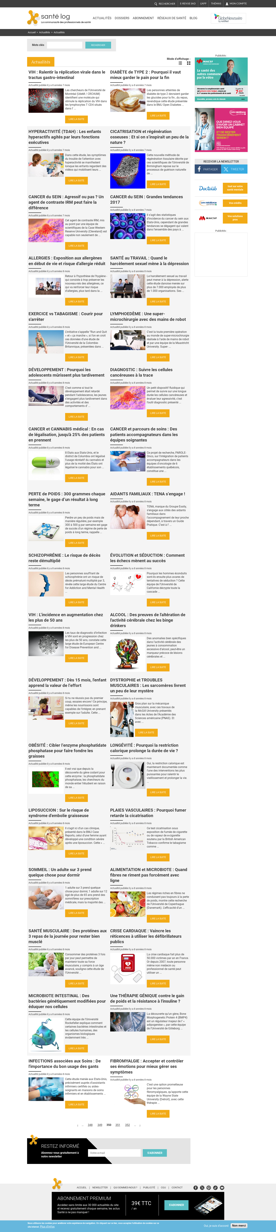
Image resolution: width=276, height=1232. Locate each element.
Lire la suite (76, 119)
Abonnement (143, 18)
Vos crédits (235, 203)
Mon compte (238, 3)
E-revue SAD (188, 3)
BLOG (193, 18)
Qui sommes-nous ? (125, 1187)
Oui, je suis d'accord (216, 1225)
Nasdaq (218, 15)
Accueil (32, 32)
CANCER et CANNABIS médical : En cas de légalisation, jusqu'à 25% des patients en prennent (67, 434)
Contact (177, 1187)
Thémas (216, 3)
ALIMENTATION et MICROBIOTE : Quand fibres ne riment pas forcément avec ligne (148, 875)
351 (117, 1125)
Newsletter (100, 1187)
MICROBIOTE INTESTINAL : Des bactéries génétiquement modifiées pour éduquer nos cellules (67, 1001)
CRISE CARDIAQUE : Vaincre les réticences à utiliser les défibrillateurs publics (145, 936)
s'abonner (176, 1205)
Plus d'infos (47, 1226)
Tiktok (215, 1187)
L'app (203, 3)
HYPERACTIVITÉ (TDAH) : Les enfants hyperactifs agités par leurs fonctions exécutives (65, 137)
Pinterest (208, 1187)
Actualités (102, 18)
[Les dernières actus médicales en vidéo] (221, 275)
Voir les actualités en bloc (188, 63)
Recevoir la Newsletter (221, 161)
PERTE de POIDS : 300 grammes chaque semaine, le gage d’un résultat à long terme (67, 499)
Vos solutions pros (235, 218)
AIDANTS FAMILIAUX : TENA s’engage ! (147, 493)
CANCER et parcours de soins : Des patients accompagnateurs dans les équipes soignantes (144, 434)
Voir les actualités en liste (180, 63)
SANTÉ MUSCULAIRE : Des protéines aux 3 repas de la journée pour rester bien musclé (68, 936)
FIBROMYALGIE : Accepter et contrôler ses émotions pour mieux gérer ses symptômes (146, 1066)
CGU (163, 1187)
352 (127, 1125)
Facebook (195, 1187)
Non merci (239, 1225)
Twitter (202, 1187)
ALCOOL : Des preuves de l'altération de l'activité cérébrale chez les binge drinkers (147, 620)
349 (100, 1125)
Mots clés (38, 45)
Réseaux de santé (171, 18)
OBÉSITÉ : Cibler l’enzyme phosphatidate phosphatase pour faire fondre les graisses (67, 751)
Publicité (149, 1187)
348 (90, 1125)
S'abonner (154, 1153)
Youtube (222, 1187)
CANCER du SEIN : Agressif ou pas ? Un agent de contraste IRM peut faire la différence (66, 202)
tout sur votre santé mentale (235, 188)
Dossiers (122, 18)
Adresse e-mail (97, 1147)
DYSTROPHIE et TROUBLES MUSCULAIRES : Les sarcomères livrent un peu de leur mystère (148, 685)
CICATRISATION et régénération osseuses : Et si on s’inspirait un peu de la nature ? (149, 137)
